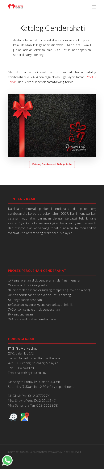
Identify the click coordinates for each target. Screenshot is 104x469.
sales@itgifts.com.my (31, 373)
